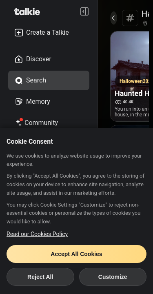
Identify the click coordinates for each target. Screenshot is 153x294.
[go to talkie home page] (29, 11)
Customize (112, 277)
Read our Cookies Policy (37, 234)
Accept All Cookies (76, 254)
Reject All (40, 277)
